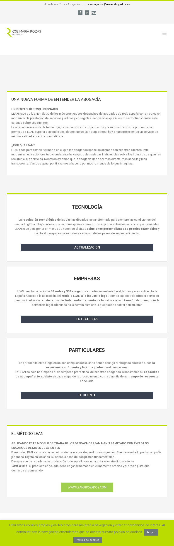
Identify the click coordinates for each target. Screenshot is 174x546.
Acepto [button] (151, 532)
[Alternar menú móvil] (164, 33)
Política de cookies (87, 540)
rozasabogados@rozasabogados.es (107, 4)
